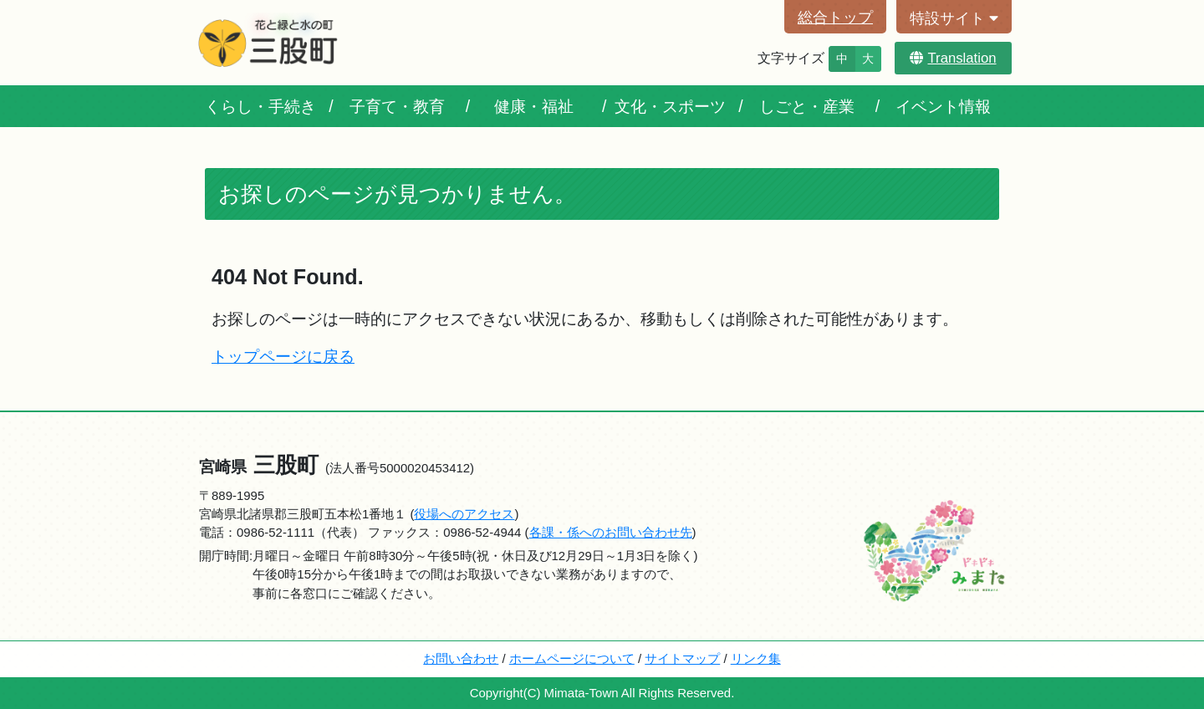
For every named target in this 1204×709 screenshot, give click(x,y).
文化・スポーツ (670, 106)
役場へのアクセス (464, 514)
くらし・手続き (260, 106)
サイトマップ (682, 658)
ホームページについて (572, 658)
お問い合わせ (460, 658)
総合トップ (835, 17)
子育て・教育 (397, 106)
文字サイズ (791, 58)
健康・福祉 (534, 106)
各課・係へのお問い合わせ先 (610, 532)
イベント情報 (943, 106)
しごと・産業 (807, 106)
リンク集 (756, 658)
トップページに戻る (283, 356)
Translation (953, 58)
